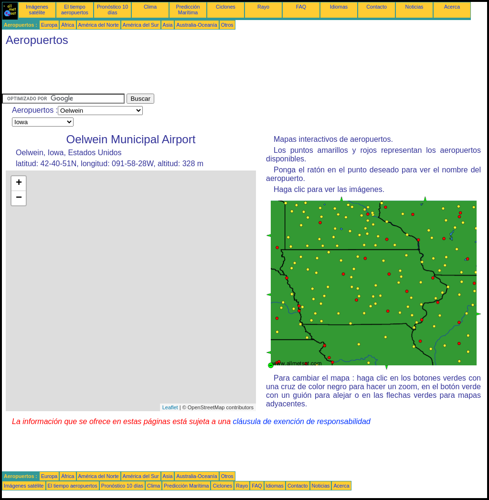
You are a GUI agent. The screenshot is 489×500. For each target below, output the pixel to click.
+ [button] (19, 183)
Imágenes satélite (37, 9)
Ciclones (225, 7)
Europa (49, 25)
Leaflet (170, 407)
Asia (168, 25)
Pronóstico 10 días (112, 9)
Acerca (452, 7)
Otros (227, 25)
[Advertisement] (176, 72)
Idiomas (339, 7)
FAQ (301, 7)
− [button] (19, 198)
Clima (150, 7)
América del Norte (98, 25)
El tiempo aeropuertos (74, 9)
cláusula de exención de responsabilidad (302, 421)
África (67, 25)
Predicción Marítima (188, 9)
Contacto (376, 7)
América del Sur (141, 25)
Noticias (414, 7)
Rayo (263, 7)
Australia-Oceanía (196, 25)
